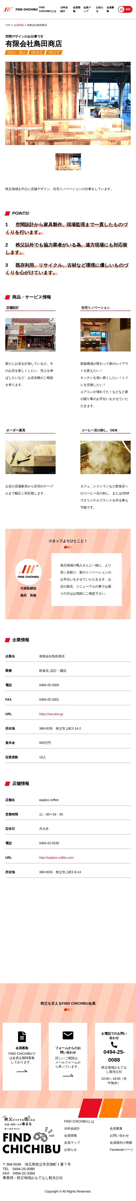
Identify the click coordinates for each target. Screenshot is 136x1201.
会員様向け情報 (121, 1142)
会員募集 (110, 9)
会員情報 (76, 9)
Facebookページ (121, 1149)
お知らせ (99, 9)
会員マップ (87, 9)
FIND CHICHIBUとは (47, 9)
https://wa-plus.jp (51, 714)
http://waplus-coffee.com (56, 857)
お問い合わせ (119, 1135)
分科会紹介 (64, 9)
